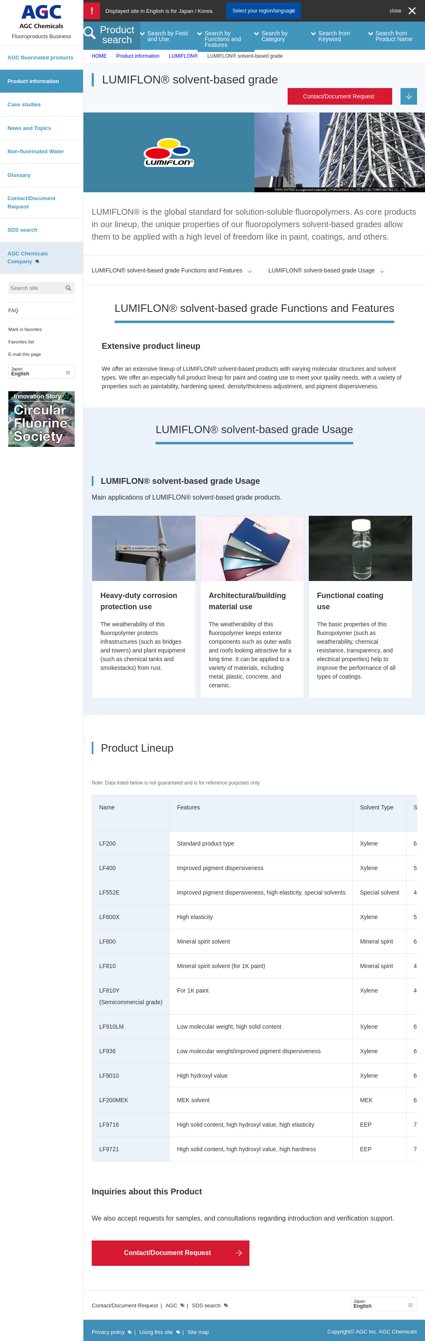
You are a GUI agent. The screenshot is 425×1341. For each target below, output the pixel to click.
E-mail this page (24, 354)
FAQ (13, 311)
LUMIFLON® (183, 56)
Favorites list (21, 341)
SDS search (22, 230)
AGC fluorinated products (40, 57)
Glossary (19, 175)
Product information (33, 81)
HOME (99, 56)
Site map (198, 1332)
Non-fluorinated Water (35, 151)
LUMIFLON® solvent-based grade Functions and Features (167, 270)
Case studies (24, 104)
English (40, 372)
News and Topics (29, 128)
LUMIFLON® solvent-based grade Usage (322, 270)
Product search (117, 34)
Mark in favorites (25, 329)
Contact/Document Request (31, 202)
